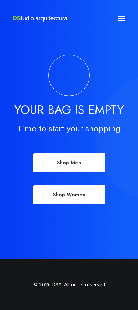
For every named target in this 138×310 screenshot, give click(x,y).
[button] (121, 18)
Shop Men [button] (69, 162)
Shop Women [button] (69, 194)
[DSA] (40, 19)
